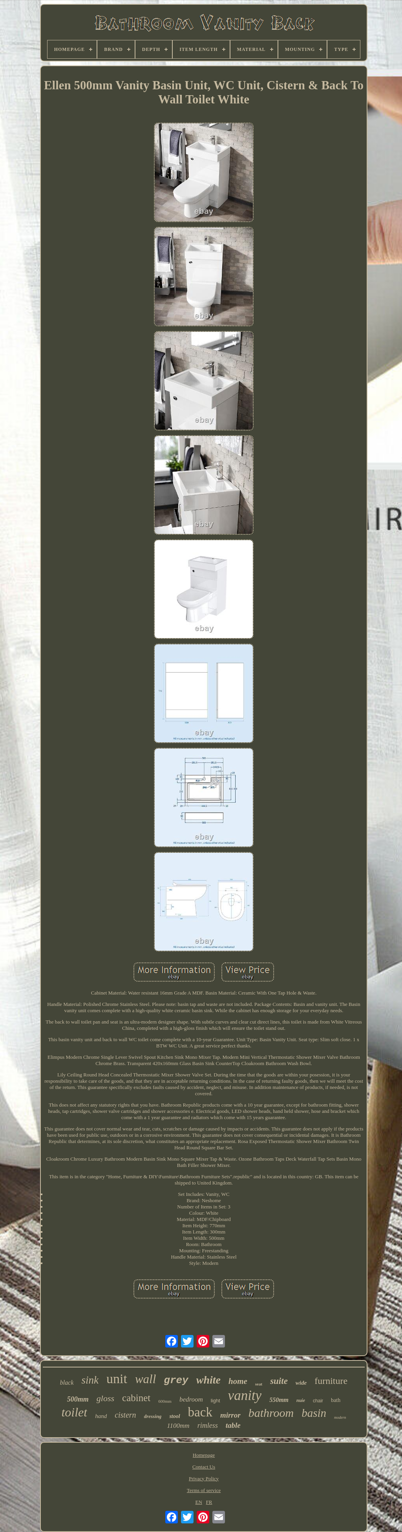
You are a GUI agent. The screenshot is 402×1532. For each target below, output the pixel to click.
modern (340, 1417)
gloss (105, 1398)
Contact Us (203, 1467)
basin (314, 1413)
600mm (165, 1401)
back (200, 1412)
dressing (153, 1416)
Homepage (204, 1455)
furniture (330, 1381)
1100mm (178, 1425)
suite (279, 1381)
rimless (207, 1425)
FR (209, 1502)
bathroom (271, 1412)
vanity (245, 1395)
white (208, 1380)
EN (199, 1502)
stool (174, 1416)
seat (258, 1384)
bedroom (191, 1399)
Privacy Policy (204, 1478)
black (67, 1382)
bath (335, 1400)
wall (145, 1379)
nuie (300, 1400)
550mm (279, 1399)
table (233, 1425)
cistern (125, 1415)
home (237, 1381)
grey (176, 1380)
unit (116, 1378)
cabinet (136, 1398)
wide (301, 1383)
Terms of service (204, 1490)
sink (90, 1380)
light (215, 1401)
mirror (230, 1415)
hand (101, 1416)
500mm (78, 1399)
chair (318, 1401)
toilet (74, 1412)
